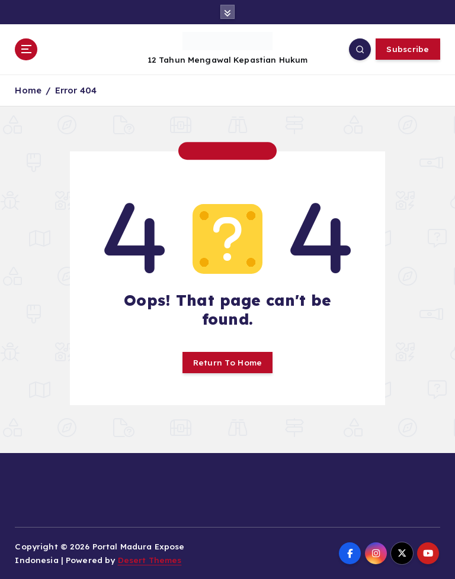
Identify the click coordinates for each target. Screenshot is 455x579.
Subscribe (407, 49)
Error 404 (76, 90)
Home (28, 90)
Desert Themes (150, 560)
